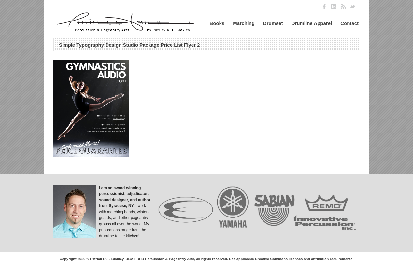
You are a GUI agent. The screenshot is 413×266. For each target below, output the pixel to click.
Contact (349, 23)
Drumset (273, 23)
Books (216, 23)
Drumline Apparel (312, 23)
